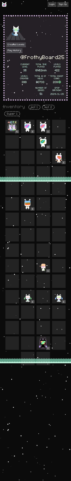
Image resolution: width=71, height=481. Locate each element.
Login (52, 4)
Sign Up (63, 4)
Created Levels (16, 44)
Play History (14, 50)
